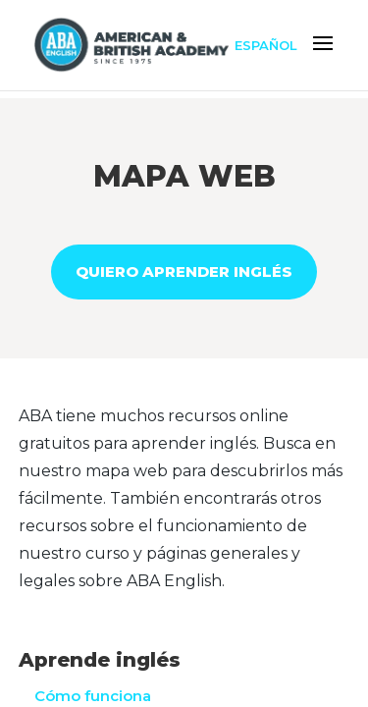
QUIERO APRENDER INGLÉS (184, 271)
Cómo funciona (92, 695)
